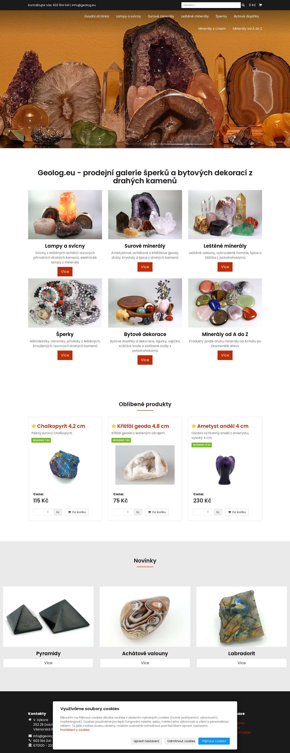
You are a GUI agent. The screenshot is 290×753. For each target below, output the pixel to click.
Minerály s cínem (212, 28)
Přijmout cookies (214, 741)
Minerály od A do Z (247, 28)
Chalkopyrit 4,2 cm (61, 426)
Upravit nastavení (146, 741)
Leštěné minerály (195, 16)
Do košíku (77, 512)
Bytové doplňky (246, 16)
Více (65, 271)
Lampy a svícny (128, 16)
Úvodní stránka (96, 16)
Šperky (221, 16)
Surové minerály (161, 16)
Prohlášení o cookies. (75, 730)
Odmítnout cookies (181, 741)
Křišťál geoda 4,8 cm (143, 426)
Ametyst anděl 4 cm (223, 426)
